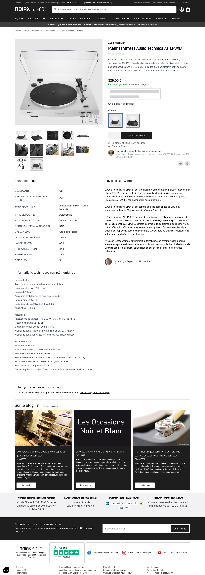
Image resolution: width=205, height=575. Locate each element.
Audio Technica (116, 43)
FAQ (179, 3)
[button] (149, 53)
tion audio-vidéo (49, 3)
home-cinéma (31, 3)
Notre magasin (169, 3)
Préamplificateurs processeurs (72, 567)
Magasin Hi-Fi (20, 3)
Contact (186, 3)
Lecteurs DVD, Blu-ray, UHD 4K (73, 573)
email (154, 154)
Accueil (18, 31)
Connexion (85, 392)
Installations (157, 3)
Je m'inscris (180, 528)
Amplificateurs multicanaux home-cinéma (77, 570)
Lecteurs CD (20, 570)
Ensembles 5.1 (109, 567)
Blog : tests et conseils (142, 3)
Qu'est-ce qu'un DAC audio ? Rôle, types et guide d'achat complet (41, 453)
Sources (19, 567)
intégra (40, 3)
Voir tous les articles (50, 406)
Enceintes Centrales (156, 570)
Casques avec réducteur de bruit (117, 573)
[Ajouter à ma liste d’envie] (180, 163)
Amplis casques (154, 567)
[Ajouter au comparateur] (187, 163)
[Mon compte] (181, 9)
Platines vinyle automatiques (45, 31)
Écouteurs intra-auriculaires (115, 570)
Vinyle (26, 31)
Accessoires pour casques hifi (160, 573)
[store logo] (30, 9)
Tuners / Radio (21, 573)
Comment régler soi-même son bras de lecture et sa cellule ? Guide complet (157, 453)
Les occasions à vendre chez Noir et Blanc (100, 451)
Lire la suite (172, 70)
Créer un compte (101, 392)
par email (183, 502)
